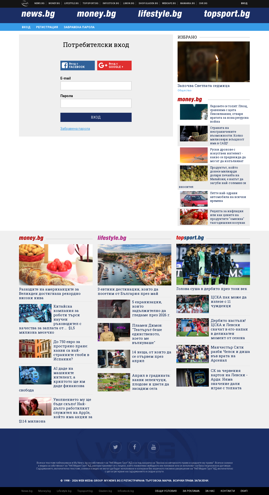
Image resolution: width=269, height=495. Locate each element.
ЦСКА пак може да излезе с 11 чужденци (229, 301)
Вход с (77, 65)
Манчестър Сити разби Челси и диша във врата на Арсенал (230, 353)
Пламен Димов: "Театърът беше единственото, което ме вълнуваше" (147, 334)
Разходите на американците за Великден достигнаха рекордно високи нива (50, 293)
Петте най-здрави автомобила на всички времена (228, 197)
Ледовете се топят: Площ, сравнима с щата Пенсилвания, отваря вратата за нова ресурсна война (229, 113)
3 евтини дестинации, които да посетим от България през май (128, 291)
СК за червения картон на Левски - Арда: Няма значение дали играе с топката (229, 379)
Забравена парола (79, 27)
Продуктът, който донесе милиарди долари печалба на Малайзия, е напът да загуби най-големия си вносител (212, 177)
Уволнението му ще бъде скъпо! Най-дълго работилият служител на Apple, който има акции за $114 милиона (55, 410)
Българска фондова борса (111, 3)
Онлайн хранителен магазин (148, 3)
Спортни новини (90, 3)
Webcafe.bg (169, 3)
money (193, 99)
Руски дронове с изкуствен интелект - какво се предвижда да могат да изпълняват (228, 155)
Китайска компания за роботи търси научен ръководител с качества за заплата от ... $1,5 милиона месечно (50, 319)
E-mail (65, 78)
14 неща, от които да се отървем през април (151, 356)
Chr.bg (203, 3)
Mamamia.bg (188, 3)
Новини (39, 3)
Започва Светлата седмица (204, 85)
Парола (66, 96)
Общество (185, 90)
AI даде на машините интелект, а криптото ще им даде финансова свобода (52, 379)
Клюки (71, 3)
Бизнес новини (54, 3)
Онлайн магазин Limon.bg (129, 3)
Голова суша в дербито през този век (211, 288)
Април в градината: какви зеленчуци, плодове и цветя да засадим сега (151, 381)
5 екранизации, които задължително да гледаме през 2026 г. (151, 308)
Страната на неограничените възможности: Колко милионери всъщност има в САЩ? (227, 135)
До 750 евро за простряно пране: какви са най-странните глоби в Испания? (71, 350)
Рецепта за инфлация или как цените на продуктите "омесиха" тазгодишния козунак (227, 216)
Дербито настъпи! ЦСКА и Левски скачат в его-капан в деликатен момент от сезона (229, 329)
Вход (244, 3)
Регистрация (47, 27)
